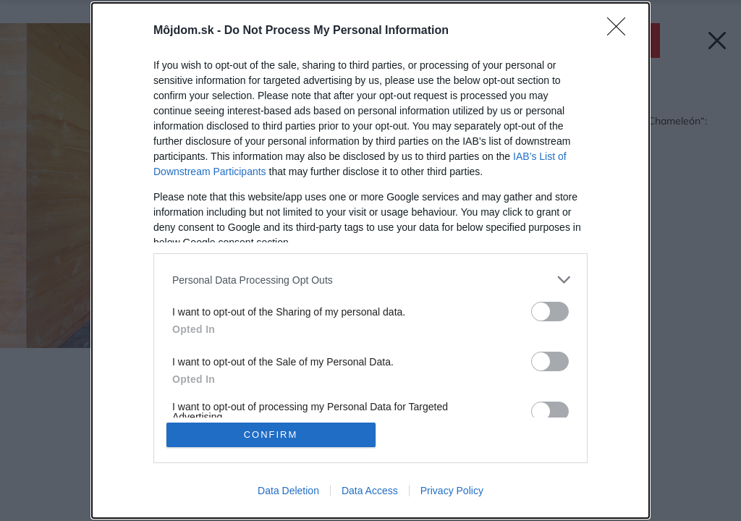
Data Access (370, 490)
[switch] (550, 311)
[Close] (621, 31)
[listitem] (370, 279)
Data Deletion (288, 490)
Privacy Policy (451, 490)
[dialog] (370, 260)
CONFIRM (271, 434)
